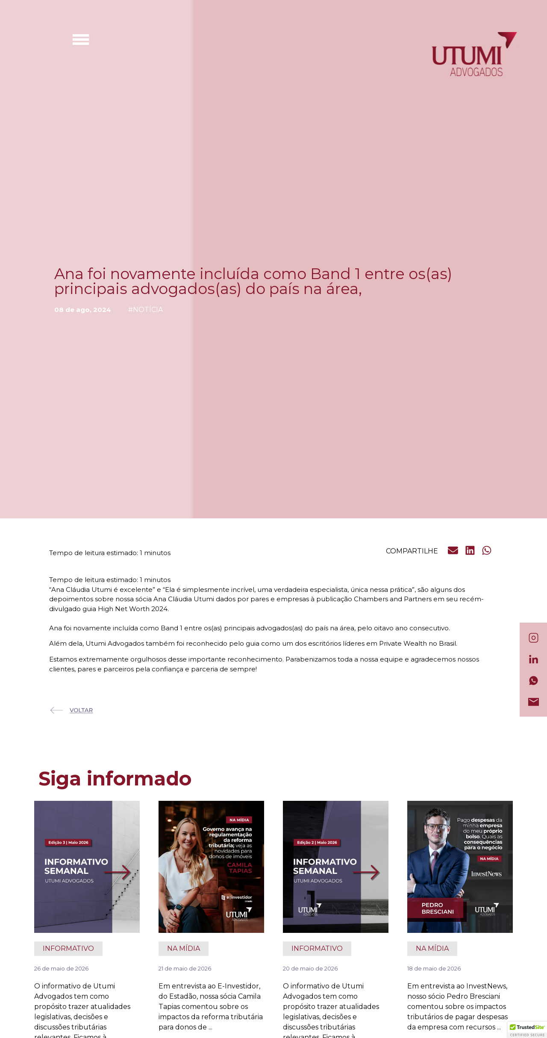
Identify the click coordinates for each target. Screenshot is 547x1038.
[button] (453, 551)
